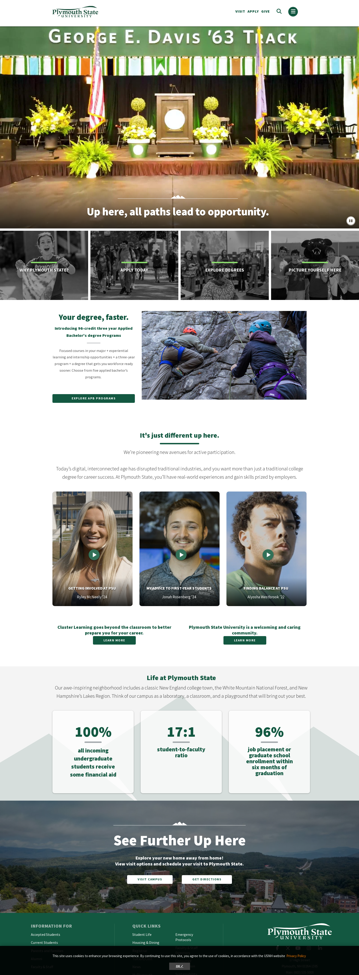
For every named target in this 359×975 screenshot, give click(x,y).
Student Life (142, 934)
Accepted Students (45, 934)
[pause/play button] (351, 221)
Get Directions (206, 879)
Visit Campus (150, 879)
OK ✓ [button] (179, 966)
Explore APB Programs (94, 398)
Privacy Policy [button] (296, 956)
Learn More (114, 640)
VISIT (240, 11)
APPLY (253, 11)
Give (265, 11)
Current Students (44, 942)
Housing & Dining (145, 942)
